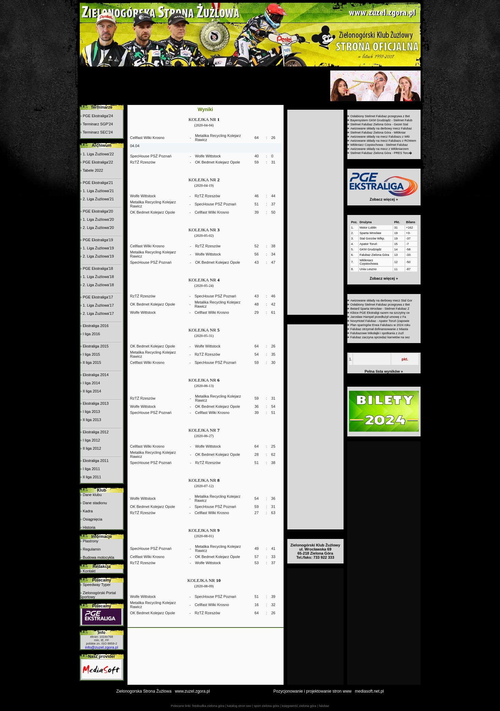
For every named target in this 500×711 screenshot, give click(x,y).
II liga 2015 (92, 362)
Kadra (88, 511)
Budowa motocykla (98, 557)
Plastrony (91, 541)
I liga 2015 (91, 354)
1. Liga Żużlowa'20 (98, 219)
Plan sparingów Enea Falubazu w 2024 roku (380, 325)
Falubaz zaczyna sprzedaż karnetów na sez (380, 337)
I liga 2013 (91, 411)
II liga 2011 (92, 477)
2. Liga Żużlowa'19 (98, 256)
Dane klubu (92, 495)
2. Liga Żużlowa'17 (98, 313)
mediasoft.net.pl (369, 691)
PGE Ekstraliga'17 (98, 297)
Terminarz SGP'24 (97, 124)
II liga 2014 (92, 391)
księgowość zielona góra (299, 706)
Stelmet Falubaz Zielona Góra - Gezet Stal (379, 124)
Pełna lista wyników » (384, 371)
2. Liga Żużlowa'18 (98, 285)
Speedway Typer (97, 585)
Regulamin (92, 549)
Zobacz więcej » (383, 199)
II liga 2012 (92, 448)
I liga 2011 (91, 469)
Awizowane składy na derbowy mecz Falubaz (381, 128)
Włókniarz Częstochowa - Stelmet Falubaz (379, 144)
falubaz (324, 706)
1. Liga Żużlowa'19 (98, 248)
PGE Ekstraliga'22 (98, 162)
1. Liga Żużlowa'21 (98, 191)
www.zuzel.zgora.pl (192, 691)
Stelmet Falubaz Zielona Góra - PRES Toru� (381, 153)
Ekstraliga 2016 (96, 326)
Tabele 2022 (92, 170)
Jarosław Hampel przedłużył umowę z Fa (378, 317)
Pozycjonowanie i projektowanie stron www (312, 691)
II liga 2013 (92, 420)
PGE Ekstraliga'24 (98, 116)
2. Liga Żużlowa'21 (98, 199)
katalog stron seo (239, 706)
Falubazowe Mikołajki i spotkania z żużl (377, 333)
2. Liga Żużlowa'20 (98, 228)
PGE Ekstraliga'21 (98, 183)
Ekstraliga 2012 (96, 432)
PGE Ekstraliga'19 (98, 240)
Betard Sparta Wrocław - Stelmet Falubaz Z (379, 308)
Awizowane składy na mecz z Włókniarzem (379, 149)
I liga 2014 (91, 383)
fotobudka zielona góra (208, 706)
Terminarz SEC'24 (97, 132)
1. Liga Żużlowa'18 (98, 277)
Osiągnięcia (92, 519)
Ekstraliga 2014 (96, 375)
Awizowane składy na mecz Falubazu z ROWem (383, 140)
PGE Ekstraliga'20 (98, 211)
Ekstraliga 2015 (96, 346)
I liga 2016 (91, 334)
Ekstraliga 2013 (96, 403)
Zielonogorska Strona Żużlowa (143, 691)
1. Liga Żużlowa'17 (98, 305)
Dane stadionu (95, 503)
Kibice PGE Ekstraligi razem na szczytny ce (380, 312)
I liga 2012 (91, 440)
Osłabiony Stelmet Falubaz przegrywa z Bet (380, 116)
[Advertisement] (204, 86)
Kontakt (89, 571)
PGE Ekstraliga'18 (98, 268)
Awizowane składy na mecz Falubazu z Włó (380, 136)
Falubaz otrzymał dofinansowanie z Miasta (379, 329)
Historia (89, 527)
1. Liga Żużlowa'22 (98, 154)
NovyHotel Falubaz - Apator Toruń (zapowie (379, 321)
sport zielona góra (266, 706)
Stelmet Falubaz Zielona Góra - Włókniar (378, 132)
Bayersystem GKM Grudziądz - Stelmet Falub (381, 120)
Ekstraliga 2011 (96, 461)
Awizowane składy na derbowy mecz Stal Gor (381, 300)
